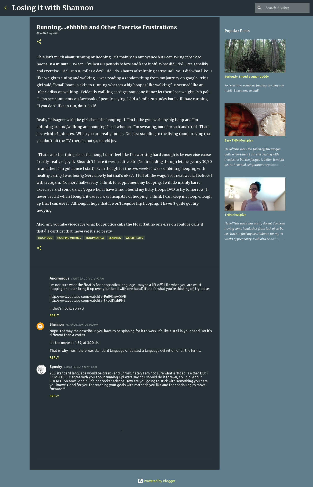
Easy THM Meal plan (239, 140)
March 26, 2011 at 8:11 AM (80, 366)
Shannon (57, 324)
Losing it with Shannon (53, 7)
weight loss (134, 237)
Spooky (56, 367)
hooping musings (69, 237)
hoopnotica (95, 237)
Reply (54, 315)
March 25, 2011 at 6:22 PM (81, 324)
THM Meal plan (235, 214)
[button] (39, 42)
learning (115, 237)
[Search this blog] (287, 8)
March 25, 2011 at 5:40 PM (87, 278)
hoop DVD (45, 237)
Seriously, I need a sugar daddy (247, 76)
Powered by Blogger (156, 481)
